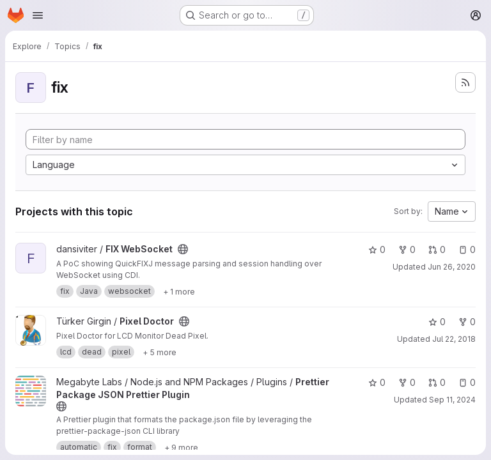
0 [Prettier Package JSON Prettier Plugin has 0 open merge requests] (437, 382)
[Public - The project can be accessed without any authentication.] (183, 249)
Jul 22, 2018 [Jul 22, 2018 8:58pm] (454, 339)
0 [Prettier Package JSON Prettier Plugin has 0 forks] (407, 382)
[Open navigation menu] (37, 15)
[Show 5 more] (159, 352)
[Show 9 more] (181, 447)
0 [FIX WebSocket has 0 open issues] (467, 249)
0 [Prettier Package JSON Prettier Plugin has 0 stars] (377, 382)
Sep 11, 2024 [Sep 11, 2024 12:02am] (452, 399)
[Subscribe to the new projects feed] (465, 82)
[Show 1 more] (179, 291)
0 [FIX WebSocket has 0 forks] (407, 249)
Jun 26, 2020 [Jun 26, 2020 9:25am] (452, 267)
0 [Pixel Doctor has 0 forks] (467, 321)
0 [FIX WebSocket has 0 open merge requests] (437, 249)
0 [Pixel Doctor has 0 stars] (437, 321)
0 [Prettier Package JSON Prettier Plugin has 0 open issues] (467, 382)
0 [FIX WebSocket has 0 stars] (377, 249)
